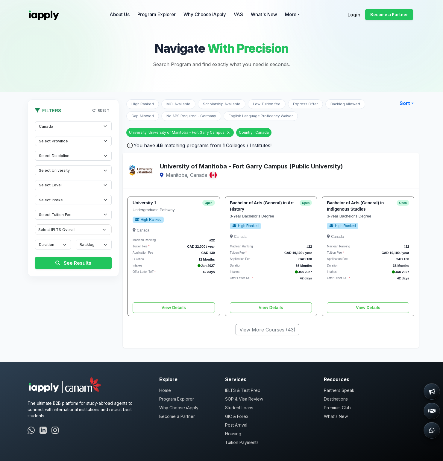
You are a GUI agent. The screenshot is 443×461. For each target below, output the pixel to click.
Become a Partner (389, 14)
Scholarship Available (221, 104)
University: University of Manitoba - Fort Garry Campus (180, 132)
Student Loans (239, 407)
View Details (174, 307)
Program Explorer (156, 14)
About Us (120, 14)
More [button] (290, 14)
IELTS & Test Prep (242, 390)
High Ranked (142, 104)
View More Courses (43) (267, 330)
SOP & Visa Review (244, 398)
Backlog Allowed (345, 104)
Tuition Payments (242, 442)
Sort (405, 103)
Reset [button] (101, 110)
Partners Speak (339, 390)
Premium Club (337, 407)
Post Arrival (236, 424)
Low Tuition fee (266, 104)
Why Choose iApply (204, 14)
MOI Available (178, 104)
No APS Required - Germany (191, 116)
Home (165, 390)
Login (354, 15)
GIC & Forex (236, 416)
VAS (238, 14)
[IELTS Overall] (73, 229)
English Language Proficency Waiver (261, 116)
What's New (264, 14)
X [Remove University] (228, 132)
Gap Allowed (142, 116)
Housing (233, 433)
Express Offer (305, 104)
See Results (73, 263)
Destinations (336, 398)
